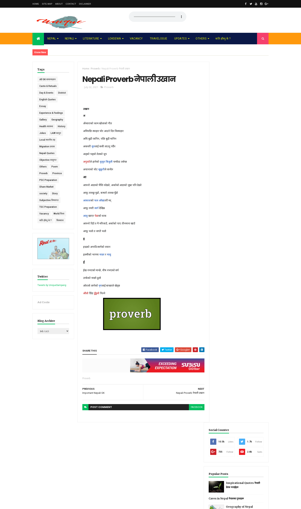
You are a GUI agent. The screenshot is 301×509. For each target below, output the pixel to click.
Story (55, 200)
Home (35, 4)
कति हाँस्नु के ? (223, 38)
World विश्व (59, 220)
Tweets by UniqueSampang (51, 291)
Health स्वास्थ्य (46, 133)
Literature (91, 38)
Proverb (43, 180)
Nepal (51, 38)
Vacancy (136, 38)
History (61, 133)
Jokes (42, 139)
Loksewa (114, 38)
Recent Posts (225, 167)
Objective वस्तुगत (47, 166)
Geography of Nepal (246, 146)
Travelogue (158, 38)
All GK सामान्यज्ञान (47, 79)
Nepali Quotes (47, 160)
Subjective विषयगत (49, 207)
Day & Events (46, 92)
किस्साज (60, 227)
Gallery (43, 126)
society (43, 200)
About (59, 4)
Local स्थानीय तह (47, 146)
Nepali (69, 38)
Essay (42, 113)
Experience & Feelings (51, 119)
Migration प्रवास (47, 153)
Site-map (47, 4)
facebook (194, 407)
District (43, 99)
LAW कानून (56, 139)
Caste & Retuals (48, 86)
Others (201, 38)
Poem (54, 173)
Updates (180, 38)
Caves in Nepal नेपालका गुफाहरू (233, 138)
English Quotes (47, 106)
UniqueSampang (54, 503)
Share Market (46, 193)
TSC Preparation (48, 213)
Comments (254, 167)
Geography (57, 126)
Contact (71, 4)
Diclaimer (85, 4)
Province (57, 180)
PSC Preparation (48, 186)
